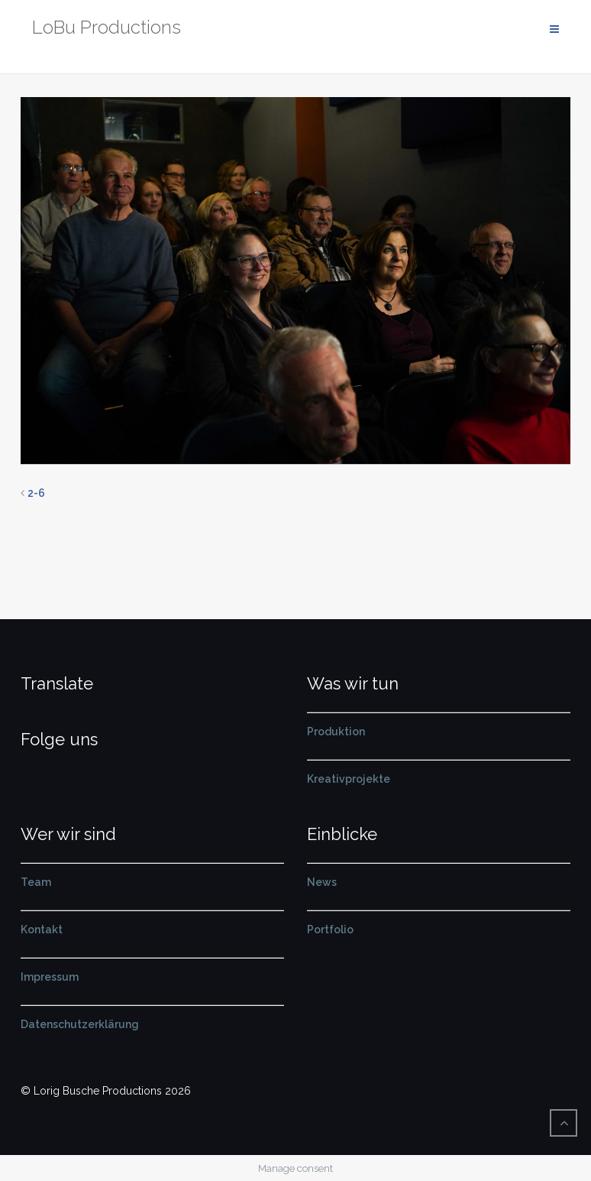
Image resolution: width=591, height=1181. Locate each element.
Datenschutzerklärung (80, 1024)
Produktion (336, 731)
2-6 (36, 493)
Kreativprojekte (348, 779)
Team (36, 882)
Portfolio (330, 929)
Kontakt (42, 929)
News (322, 882)
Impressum (50, 977)
